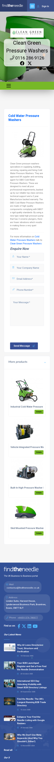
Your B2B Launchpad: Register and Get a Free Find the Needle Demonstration (31, 666)
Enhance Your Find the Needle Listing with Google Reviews (31, 720)
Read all (10, 750)
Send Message (24, 345)
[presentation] (31, 334)
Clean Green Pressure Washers (26, 243)
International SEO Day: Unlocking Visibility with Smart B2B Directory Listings (32, 684)
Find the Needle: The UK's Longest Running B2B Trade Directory (31, 702)
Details (39, 412)
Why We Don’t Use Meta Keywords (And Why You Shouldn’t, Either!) (29, 738)
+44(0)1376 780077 (28, 617)
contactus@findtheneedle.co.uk (23, 587)
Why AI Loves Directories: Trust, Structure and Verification (30, 648)
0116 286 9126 (27, 57)
